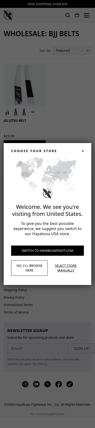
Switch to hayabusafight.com (47, 250)
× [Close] (83, 151)
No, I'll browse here (29, 267)
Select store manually (65, 267)
